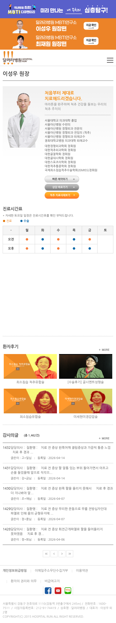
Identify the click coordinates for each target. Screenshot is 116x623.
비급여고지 (52, 581)
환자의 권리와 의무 (24, 581)
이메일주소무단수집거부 (51, 570)
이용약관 (82, 570)
